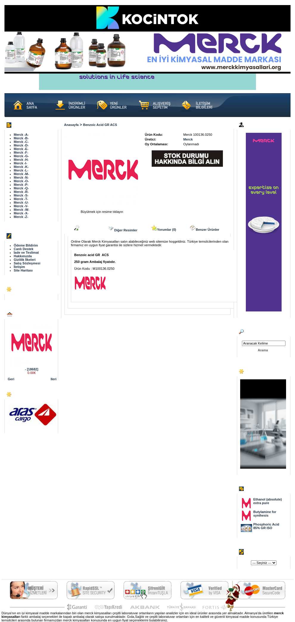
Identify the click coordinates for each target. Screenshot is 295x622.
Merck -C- (21, 142)
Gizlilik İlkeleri (24, 259)
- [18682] (31, 369)
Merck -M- (21, 174)
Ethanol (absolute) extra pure (267, 501)
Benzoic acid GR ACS (100, 125)
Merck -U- (21, 202)
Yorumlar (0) (163, 228)
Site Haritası (23, 270)
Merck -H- (21, 159)
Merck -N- (21, 177)
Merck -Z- (21, 217)
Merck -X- (21, 213)
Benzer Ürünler (204, 228)
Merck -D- (21, 145)
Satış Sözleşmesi (27, 263)
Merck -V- (21, 206)
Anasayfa (71, 125)
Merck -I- (20, 163)
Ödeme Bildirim (26, 245)
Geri (11, 379)
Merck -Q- (21, 188)
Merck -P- (21, 184)
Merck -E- (21, 149)
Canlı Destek (23, 249)
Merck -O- (21, 181)
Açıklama (84, 228)
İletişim (19, 267)
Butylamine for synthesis (264, 513)
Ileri (54, 379)
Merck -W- (21, 209)
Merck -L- (21, 170)
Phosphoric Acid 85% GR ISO (266, 526)
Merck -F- (21, 152)
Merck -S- (21, 195)
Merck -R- (21, 192)
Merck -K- (21, 167)
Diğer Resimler (122, 228)
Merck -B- (21, 138)
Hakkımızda (23, 256)
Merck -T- (21, 199)
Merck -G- (21, 156)
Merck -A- (21, 134)
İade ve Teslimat (26, 252)
